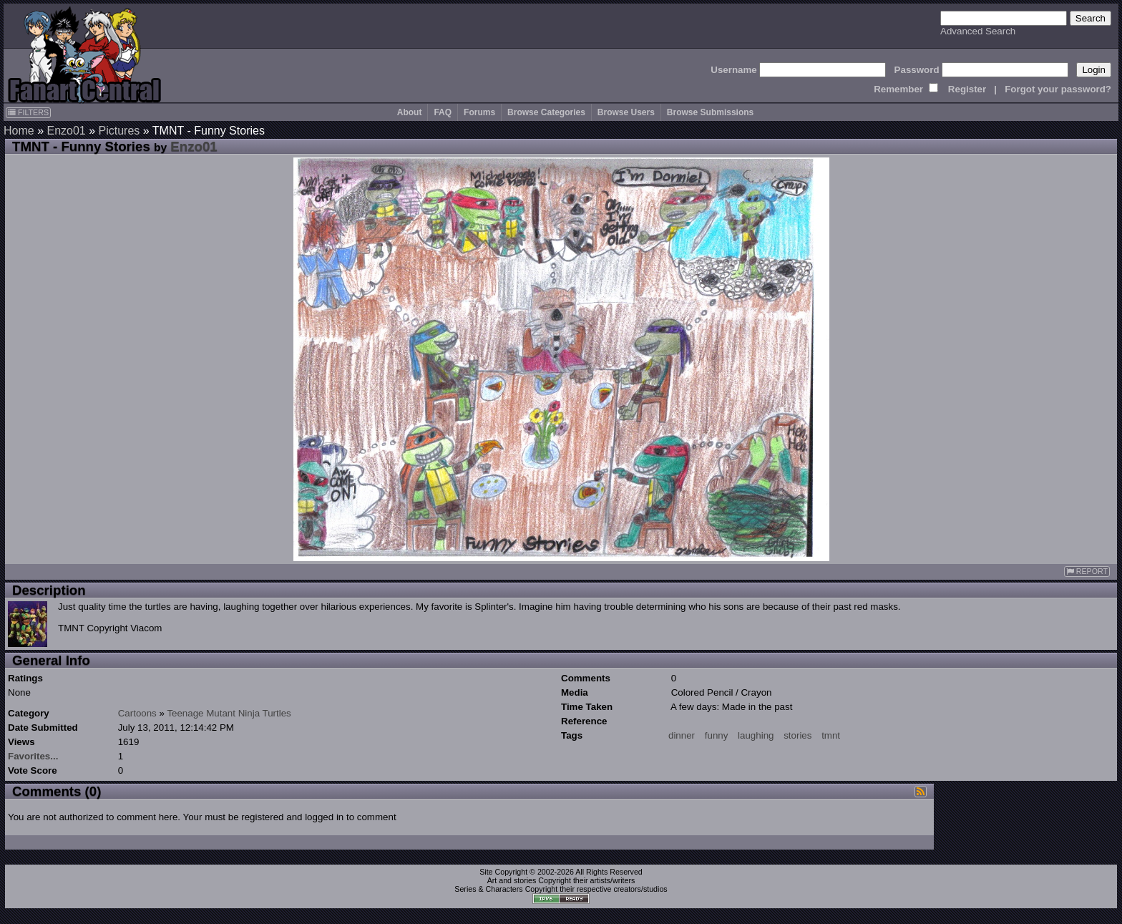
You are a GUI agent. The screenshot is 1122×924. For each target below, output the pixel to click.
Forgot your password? (1058, 89)
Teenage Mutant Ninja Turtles (229, 713)
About (409, 112)
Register (967, 89)
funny (716, 735)
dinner (681, 735)
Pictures (119, 131)
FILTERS (28, 112)
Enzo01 (66, 131)
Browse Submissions (710, 112)
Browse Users (626, 112)
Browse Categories (546, 112)
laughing (756, 735)
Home (19, 131)
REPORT (1087, 571)
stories (797, 735)
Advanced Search (977, 31)
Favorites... (33, 756)
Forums (479, 112)
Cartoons (137, 713)
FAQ (443, 112)
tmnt (830, 735)
